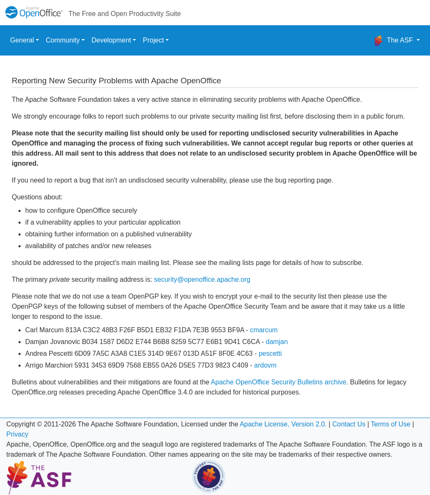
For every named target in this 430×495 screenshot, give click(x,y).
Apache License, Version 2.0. (283, 424)
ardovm (265, 365)
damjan (277, 341)
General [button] (22, 40)
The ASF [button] (393, 42)
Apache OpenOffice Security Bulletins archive (278, 382)
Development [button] (111, 40)
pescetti (270, 353)
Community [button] (63, 40)
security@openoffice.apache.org (202, 279)
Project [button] (153, 40)
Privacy (17, 434)
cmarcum (264, 330)
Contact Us (348, 424)
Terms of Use (390, 424)
